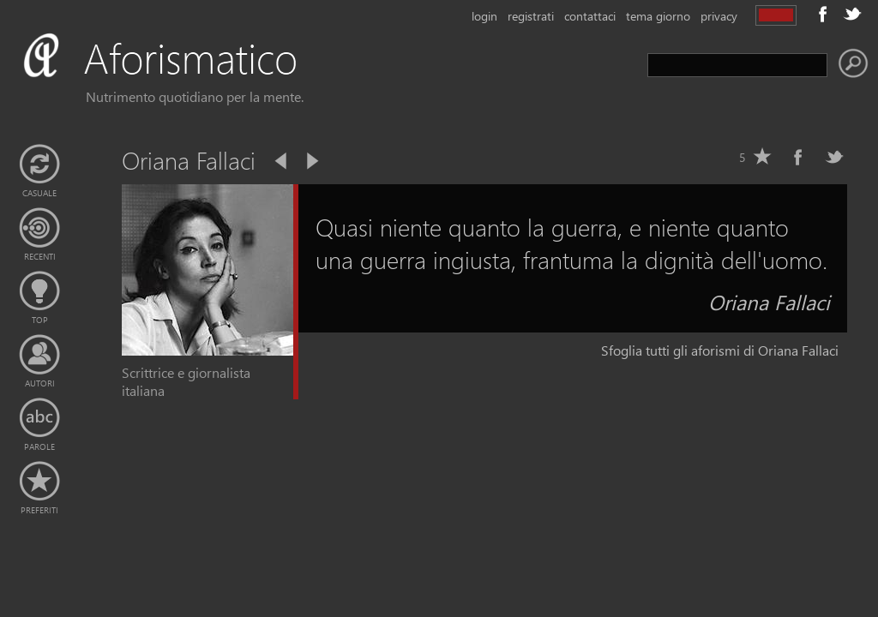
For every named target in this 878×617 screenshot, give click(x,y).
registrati (531, 16)
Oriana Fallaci (769, 301)
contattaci (590, 16)
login (484, 16)
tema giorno (658, 16)
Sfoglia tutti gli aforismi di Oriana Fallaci (720, 350)
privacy (719, 16)
